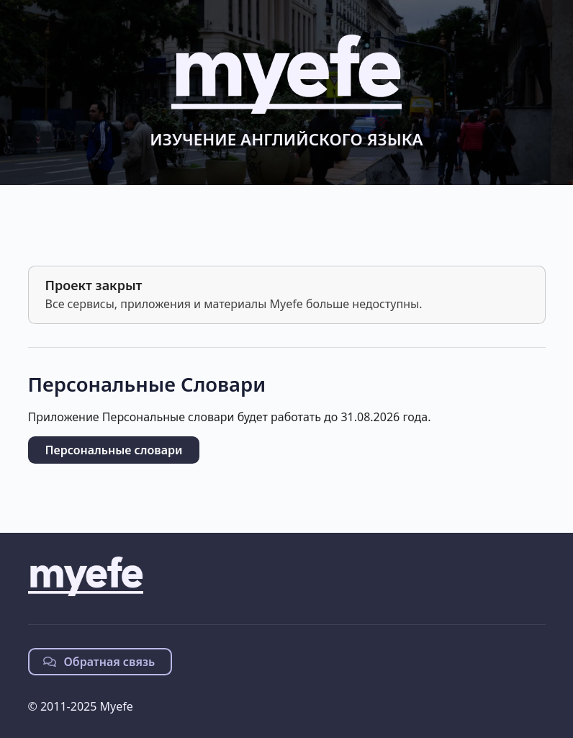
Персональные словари (114, 450)
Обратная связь (99, 662)
